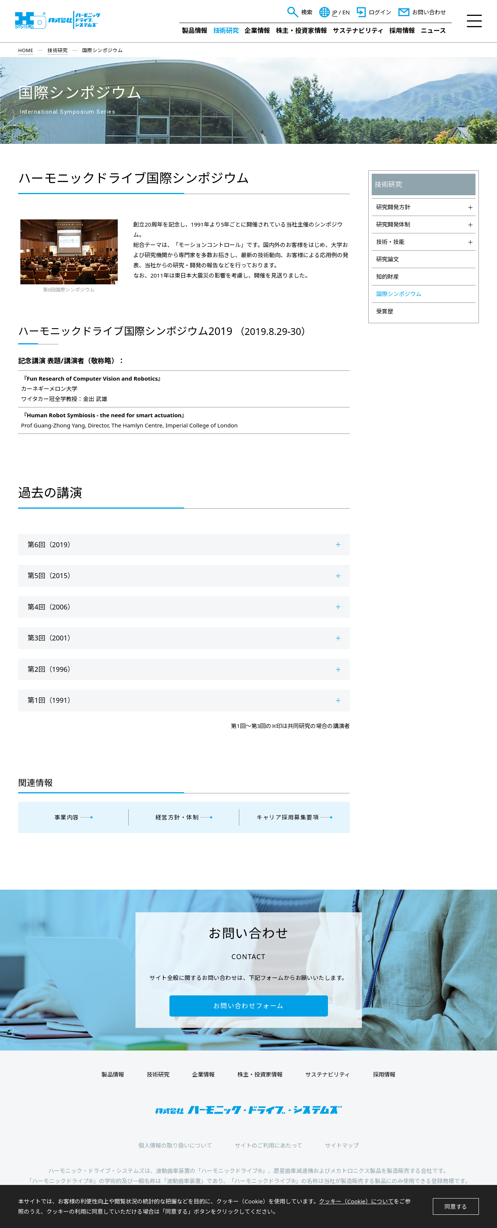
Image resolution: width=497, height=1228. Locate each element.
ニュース (433, 30)
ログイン (380, 12)
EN (346, 12)
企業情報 (257, 30)
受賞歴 (384, 311)
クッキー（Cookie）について (356, 1201)
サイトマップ (342, 1145)
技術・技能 (424, 241)
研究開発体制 (424, 224)
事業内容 (66, 817)
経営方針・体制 (177, 817)
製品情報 (195, 30)
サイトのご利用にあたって (268, 1145)
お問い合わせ (429, 12)
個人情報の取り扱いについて (175, 1145)
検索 (306, 12)
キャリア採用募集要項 (288, 817)
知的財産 (387, 276)
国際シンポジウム (399, 294)
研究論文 (387, 259)
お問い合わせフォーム (248, 1005)
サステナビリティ (358, 30)
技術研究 (226, 30)
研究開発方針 (424, 207)
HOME (25, 50)
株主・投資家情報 (301, 30)
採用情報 (402, 30)
